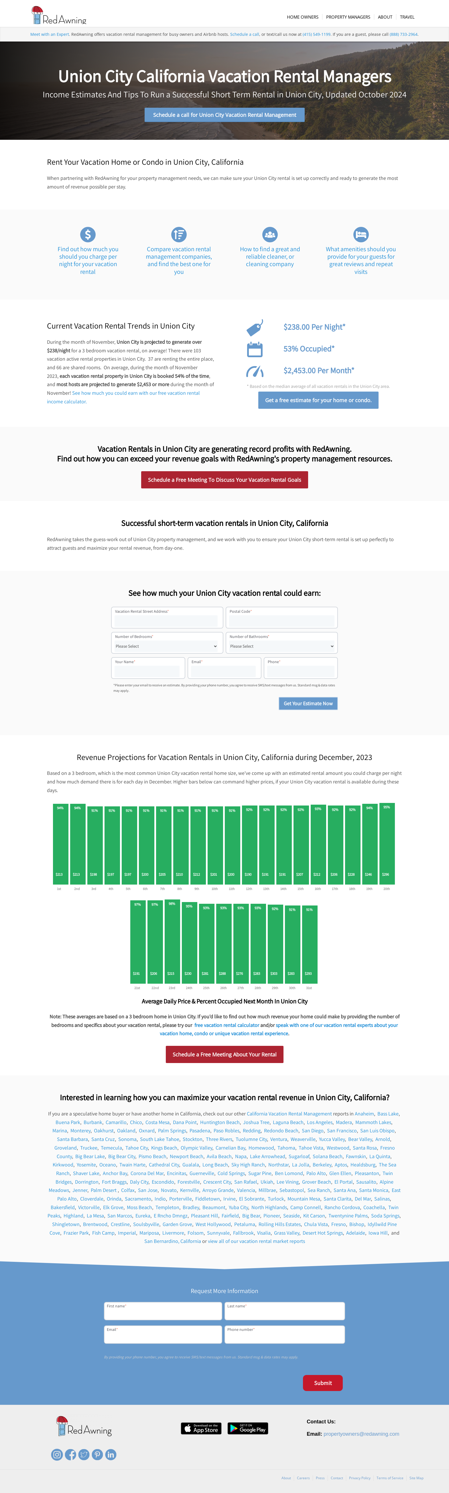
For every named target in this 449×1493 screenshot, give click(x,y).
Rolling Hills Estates (280, 1226)
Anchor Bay (115, 1175)
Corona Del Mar (147, 1175)
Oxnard (147, 1132)
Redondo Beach (281, 1132)
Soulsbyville (146, 1226)
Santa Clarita (337, 1200)
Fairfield (230, 1217)
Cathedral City (164, 1166)
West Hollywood (213, 1226)
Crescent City (217, 1183)
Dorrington (87, 1183)
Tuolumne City (251, 1141)
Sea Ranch (319, 1192)
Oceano (107, 1166)
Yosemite (86, 1166)
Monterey (80, 1132)
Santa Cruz (103, 1141)
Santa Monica (373, 1192)
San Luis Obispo (377, 1132)
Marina (59, 1132)
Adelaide (355, 1234)
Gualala (190, 1166)
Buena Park (68, 1124)
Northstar (278, 1166)
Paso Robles (226, 1132)
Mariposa (149, 1234)
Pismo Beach (152, 1158)
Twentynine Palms (348, 1217)
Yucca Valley (332, 1141)
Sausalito (366, 1183)
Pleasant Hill (204, 1217)
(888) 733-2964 (404, 41)
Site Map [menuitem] (416, 1480)
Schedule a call (244, 41)
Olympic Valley (196, 1149)
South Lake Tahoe (159, 1141)
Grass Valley (286, 1234)
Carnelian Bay (230, 1149)
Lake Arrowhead (267, 1158)
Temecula (111, 1149)
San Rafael (245, 1183)
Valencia (246, 1192)
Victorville (89, 1209)
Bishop (356, 1226)
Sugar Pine (259, 1175)
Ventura (278, 1141)
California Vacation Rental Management (289, 1115)
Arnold (382, 1141)
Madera (344, 1124)
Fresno (338, 1226)
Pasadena (200, 1132)
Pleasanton (367, 1175)
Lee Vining (288, 1183)
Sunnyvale (218, 1234)
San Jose (147, 1192)
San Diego (313, 1132)
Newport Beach (186, 1158)
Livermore (173, 1234)
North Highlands (269, 1209)
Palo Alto (316, 1175)
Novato (169, 1192)
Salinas (382, 1200)
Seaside (291, 1217)
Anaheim (364, 1115)
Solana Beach (327, 1158)
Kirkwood (63, 1166)
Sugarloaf (299, 1158)
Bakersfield (63, 1209)
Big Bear (251, 1217)
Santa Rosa (365, 1149)
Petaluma (244, 1226)
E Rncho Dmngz (171, 1217)
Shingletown (66, 1226)
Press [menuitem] (320, 1480)
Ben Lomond (289, 1175)
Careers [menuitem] (303, 1480)
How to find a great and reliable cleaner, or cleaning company (270, 258)
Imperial (127, 1234)
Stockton (192, 1141)
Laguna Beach (288, 1124)
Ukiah (267, 1183)
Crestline (120, 1226)
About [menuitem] (286, 1480)
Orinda (114, 1200)
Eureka (142, 1217)
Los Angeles (319, 1124)
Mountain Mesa (303, 1200)
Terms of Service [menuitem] (390, 1480)
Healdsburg (362, 1166)
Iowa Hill (378, 1234)
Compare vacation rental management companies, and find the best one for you (179, 262)
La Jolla (300, 1166)
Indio (160, 1200)
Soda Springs (385, 1217)
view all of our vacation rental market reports (256, 1243)
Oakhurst (104, 1132)
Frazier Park (76, 1234)
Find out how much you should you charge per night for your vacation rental (88, 262)
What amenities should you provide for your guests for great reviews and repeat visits (361, 262)
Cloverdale (91, 1200)
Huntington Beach (220, 1124)
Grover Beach (316, 1183)
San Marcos (119, 1217)
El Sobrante (251, 1200)
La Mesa (95, 1217)
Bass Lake (388, 1115)
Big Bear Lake (90, 1158)
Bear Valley (360, 1141)
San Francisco (342, 1132)
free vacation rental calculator (226, 1027)
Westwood (338, 1149)
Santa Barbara (72, 1141)
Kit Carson (314, 1217)
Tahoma (286, 1149)
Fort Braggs (114, 1183)
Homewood (261, 1149)
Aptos (341, 1166)
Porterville (180, 1200)
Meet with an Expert (49, 41)
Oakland (126, 1132)
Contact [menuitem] (337, 1480)
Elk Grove (113, 1209)
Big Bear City (121, 1158)
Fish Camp (103, 1234)
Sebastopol (291, 1192)
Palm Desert (104, 1192)
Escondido (163, 1183)
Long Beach (215, 1166)
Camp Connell (305, 1209)
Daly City (139, 1183)
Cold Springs (231, 1175)
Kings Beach (164, 1149)
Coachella (374, 1209)
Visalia (264, 1234)
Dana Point (185, 1124)
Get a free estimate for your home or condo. (318, 402)
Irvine (229, 1200)
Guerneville (202, 1175)
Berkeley (322, 1166)
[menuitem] (307, 17)
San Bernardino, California (172, 1243)
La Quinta (379, 1158)
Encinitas (176, 1175)
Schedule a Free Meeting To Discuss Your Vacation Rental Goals (224, 481)
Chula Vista (316, 1226)
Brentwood (95, 1226)
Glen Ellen (340, 1175)
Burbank (93, 1124)
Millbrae (267, 1192)
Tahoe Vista (311, 1149)
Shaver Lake (86, 1175)
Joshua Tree (256, 1124)
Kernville (189, 1192)
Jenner (79, 1192)
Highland (73, 1217)
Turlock (276, 1200)
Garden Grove (177, 1226)
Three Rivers (219, 1141)
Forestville (189, 1183)
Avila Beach (219, 1158)
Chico (136, 1124)
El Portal (343, 1183)
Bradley (191, 1209)
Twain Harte (132, 1166)
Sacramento (138, 1200)
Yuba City (238, 1209)
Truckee (88, 1149)
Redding (252, 1132)
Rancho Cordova (342, 1209)
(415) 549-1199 (316, 41)
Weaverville (303, 1141)
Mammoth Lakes (373, 1124)
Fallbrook (243, 1234)
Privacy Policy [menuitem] (360, 1480)
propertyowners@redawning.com (361, 1436)
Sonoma (127, 1141)
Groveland (65, 1149)
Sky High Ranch (248, 1166)
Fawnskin (356, 1158)
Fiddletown (207, 1200)
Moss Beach (139, 1209)
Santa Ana (345, 1192)
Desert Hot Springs (323, 1234)
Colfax (128, 1192)
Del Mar (363, 1200)
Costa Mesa (157, 1124)
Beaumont (213, 1209)
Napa (241, 1158)
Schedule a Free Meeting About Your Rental (225, 1056)
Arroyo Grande (218, 1192)
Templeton (167, 1209)
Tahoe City (136, 1149)
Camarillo (116, 1124)
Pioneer (271, 1217)
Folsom (196, 1234)
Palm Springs (172, 1132)
